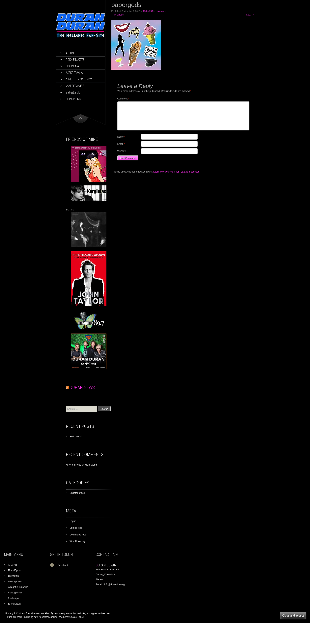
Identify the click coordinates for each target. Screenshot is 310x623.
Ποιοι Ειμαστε (75, 60)
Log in (73, 521)
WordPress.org (78, 541)
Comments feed (78, 534)
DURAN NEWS (82, 387)
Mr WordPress (73, 464)
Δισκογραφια (74, 73)
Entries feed (76, 528)
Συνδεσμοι (73, 92)
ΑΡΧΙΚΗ (70, 53)
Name (121, 136)
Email (121, 144)
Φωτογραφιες (75, 86)
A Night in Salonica (79, 79)
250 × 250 (148, 11)
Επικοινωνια (73, 99)
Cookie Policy (76, 617)
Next (250, 14)
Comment (123, 98)
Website (121, 151)
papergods (161, 11)
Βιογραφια (72, 66)
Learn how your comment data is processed (176, 171)
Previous (117, 14)
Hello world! (76, 436)
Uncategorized (77, 493)
